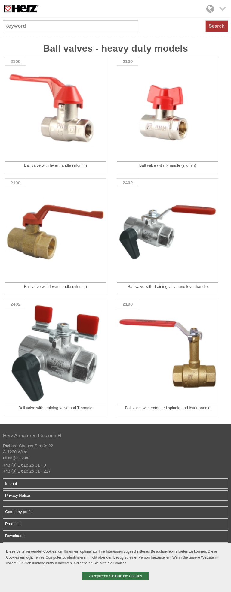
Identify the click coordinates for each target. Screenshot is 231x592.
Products (12, 523)
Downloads (14, 535)
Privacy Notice (17, 495)
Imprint (11, 483)
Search (217, 26)
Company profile (19, 511)
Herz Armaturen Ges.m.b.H (32, 435)
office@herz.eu (16, 457)
